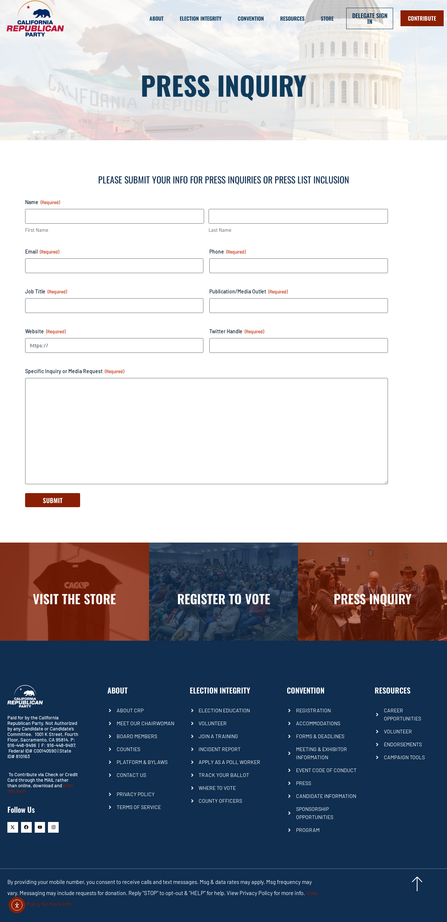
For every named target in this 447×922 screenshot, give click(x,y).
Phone (227, 251)
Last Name (220, 230)
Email (42, 251)
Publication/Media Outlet (248, 291)
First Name (36, 230)
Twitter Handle (236, 331)
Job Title (46, 291)
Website (45, 331)
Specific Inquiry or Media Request (74, 371)
